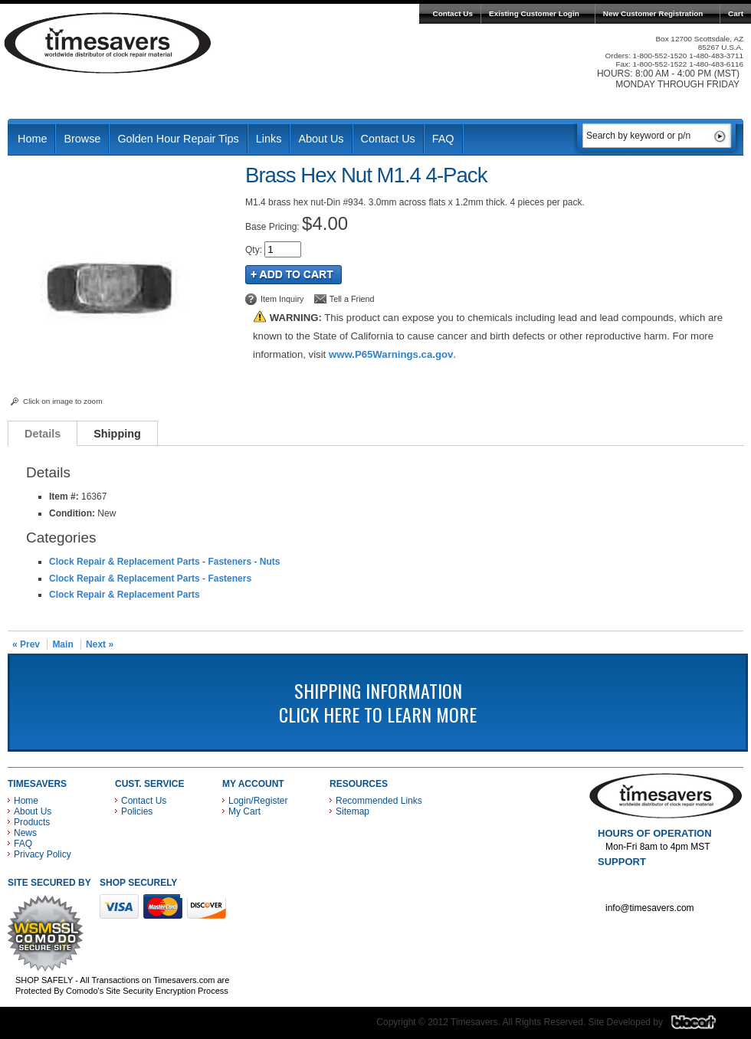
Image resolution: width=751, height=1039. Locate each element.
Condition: (72, 513)
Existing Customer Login (534, 13)
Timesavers (108, 42)
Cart (735, 13)
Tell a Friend (352, 298)
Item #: (65, 496)
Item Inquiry (282, 298)
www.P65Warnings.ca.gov (391, 354)
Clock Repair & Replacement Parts (124, 561)
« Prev (26, 644)
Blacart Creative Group (703, 1025)
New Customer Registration (653, 13)
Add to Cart (293, 274)
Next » (99, 644)
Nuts (270, 561)
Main (62, 644)
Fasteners (229, 561)
